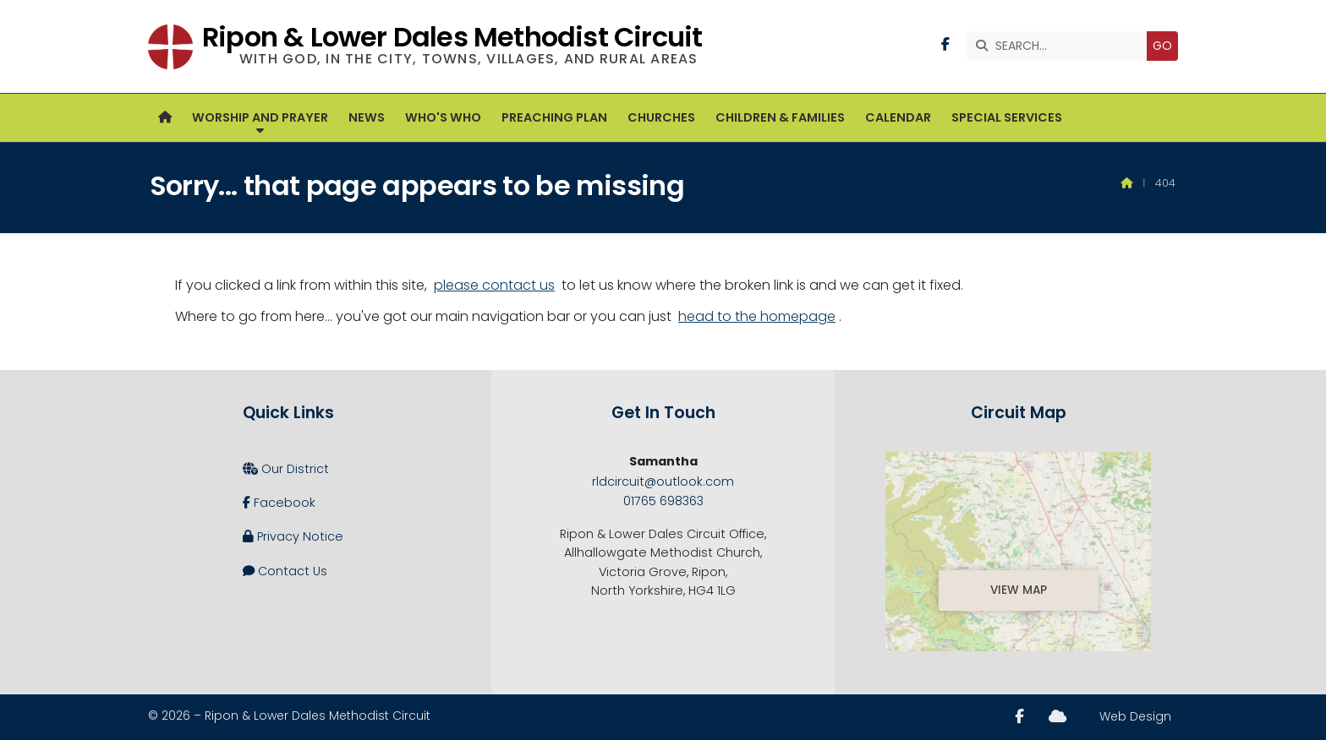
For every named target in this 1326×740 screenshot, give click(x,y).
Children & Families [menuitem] (780, 117)
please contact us (494, 285)
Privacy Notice (293, 536)
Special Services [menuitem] (1006, 117)
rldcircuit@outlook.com (663, 481)
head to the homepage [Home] (757, 316)
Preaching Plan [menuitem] (554, 117)
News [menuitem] (366, 117)
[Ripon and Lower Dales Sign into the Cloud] (1057, 716)
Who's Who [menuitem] (443, 117)
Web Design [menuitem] (1135, 716)
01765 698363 (663, 500)
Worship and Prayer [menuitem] (260, 117)
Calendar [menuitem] (898, 117)
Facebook (279, 503)
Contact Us (285, 571)
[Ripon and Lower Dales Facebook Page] (945, 44)
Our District (286, 469)
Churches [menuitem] (661, 117)
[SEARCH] (1061, 46)
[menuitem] (165, 118)
